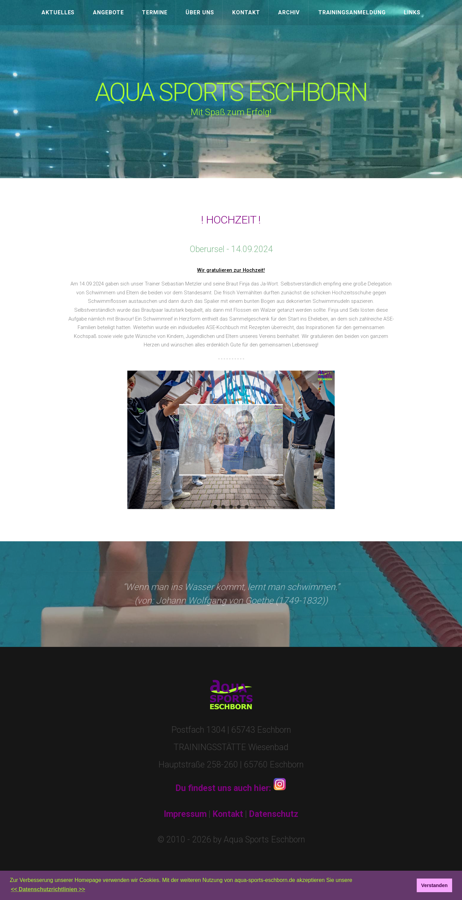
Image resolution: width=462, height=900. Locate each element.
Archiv (289, 12)
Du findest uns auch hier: (231, 788)
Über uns (200, 12)
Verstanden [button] (434, 885)
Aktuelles (58, 12)
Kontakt (246, 12)
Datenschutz (273, 814)
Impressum (185, 814)
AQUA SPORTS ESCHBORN (231, 92)
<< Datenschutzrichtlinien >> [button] (48, 889)
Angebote (108, 12)
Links (412, 12)
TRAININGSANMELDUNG (352, 12)
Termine (155, 12)
